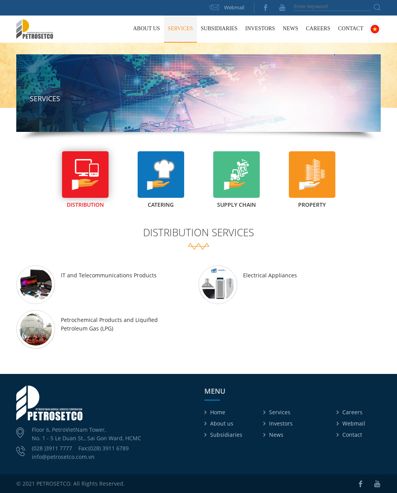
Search (377, 7)
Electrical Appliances (270, 275)
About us (221, 423)
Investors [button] (260, 28)
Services (279, 412)
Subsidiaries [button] (219, 28)
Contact (350, 28)
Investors (281, 423)
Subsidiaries (226, 434)
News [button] (290, 28)
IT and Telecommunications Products (109, 275)
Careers (318, 28)
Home (120, 29)
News (276, 434)
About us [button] (146, 28)
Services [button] (180, 28)
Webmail (234, 7)
